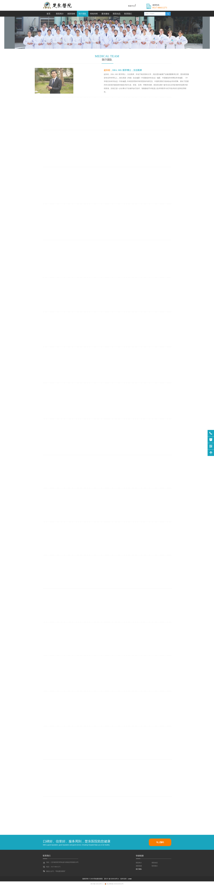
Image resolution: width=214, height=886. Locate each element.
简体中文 (131, 6)
